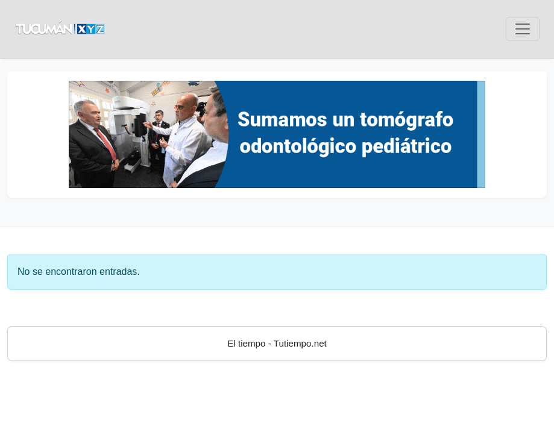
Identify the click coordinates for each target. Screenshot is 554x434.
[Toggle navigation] (523, 29)
